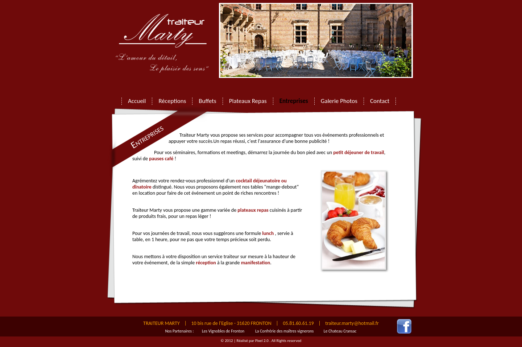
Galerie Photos (339, 101)
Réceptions (172, 101)
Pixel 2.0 (262, 340)
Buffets (207, 101)
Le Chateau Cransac (340, 331)
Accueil (137, 101)
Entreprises (293, 101)
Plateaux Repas (248, 101)
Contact (379, 101)
